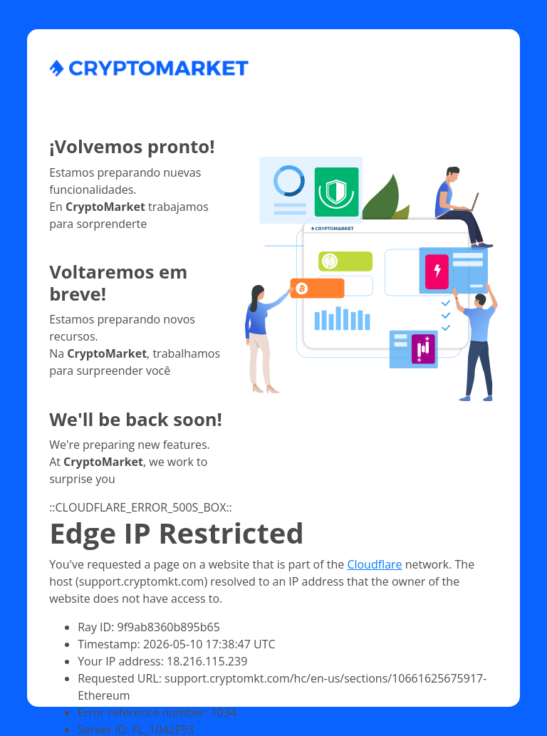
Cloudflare (374, 564)
